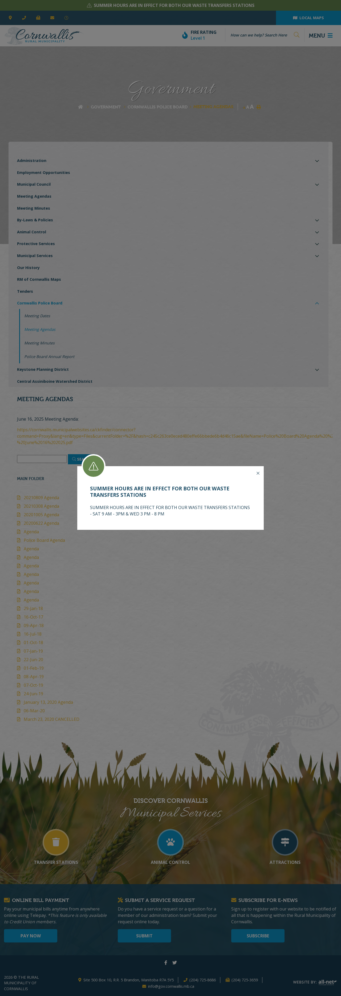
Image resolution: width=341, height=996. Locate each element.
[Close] (258, 473)
